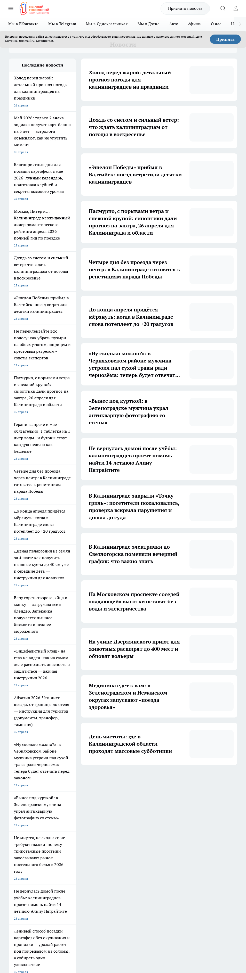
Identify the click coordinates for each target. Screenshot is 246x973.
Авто (173, 23)
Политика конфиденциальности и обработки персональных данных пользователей (69, 903)
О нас (216, 23)
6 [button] (137, 780)
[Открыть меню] (11, 8)
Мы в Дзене (149, 23)
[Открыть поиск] (223, 8)
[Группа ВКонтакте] (146, 829)
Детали (31, 921)
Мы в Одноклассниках (107, 23)
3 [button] (100, 780)
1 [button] (76, 780)
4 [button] (113, 780)
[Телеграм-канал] (172, 829)
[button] (171, 780)
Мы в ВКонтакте (23, 23)
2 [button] (88, 780)
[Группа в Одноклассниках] (159, 829)
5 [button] (125, 780)
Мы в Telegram (62, 23)
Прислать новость (185, 8)
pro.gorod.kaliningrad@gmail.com (58, 888)
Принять (225, 39)
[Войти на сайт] (236, 8)
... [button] (149, 780)
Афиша (194, 23)
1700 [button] (161, 780)
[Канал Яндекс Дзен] (185, 829)
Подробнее (17, 921)
